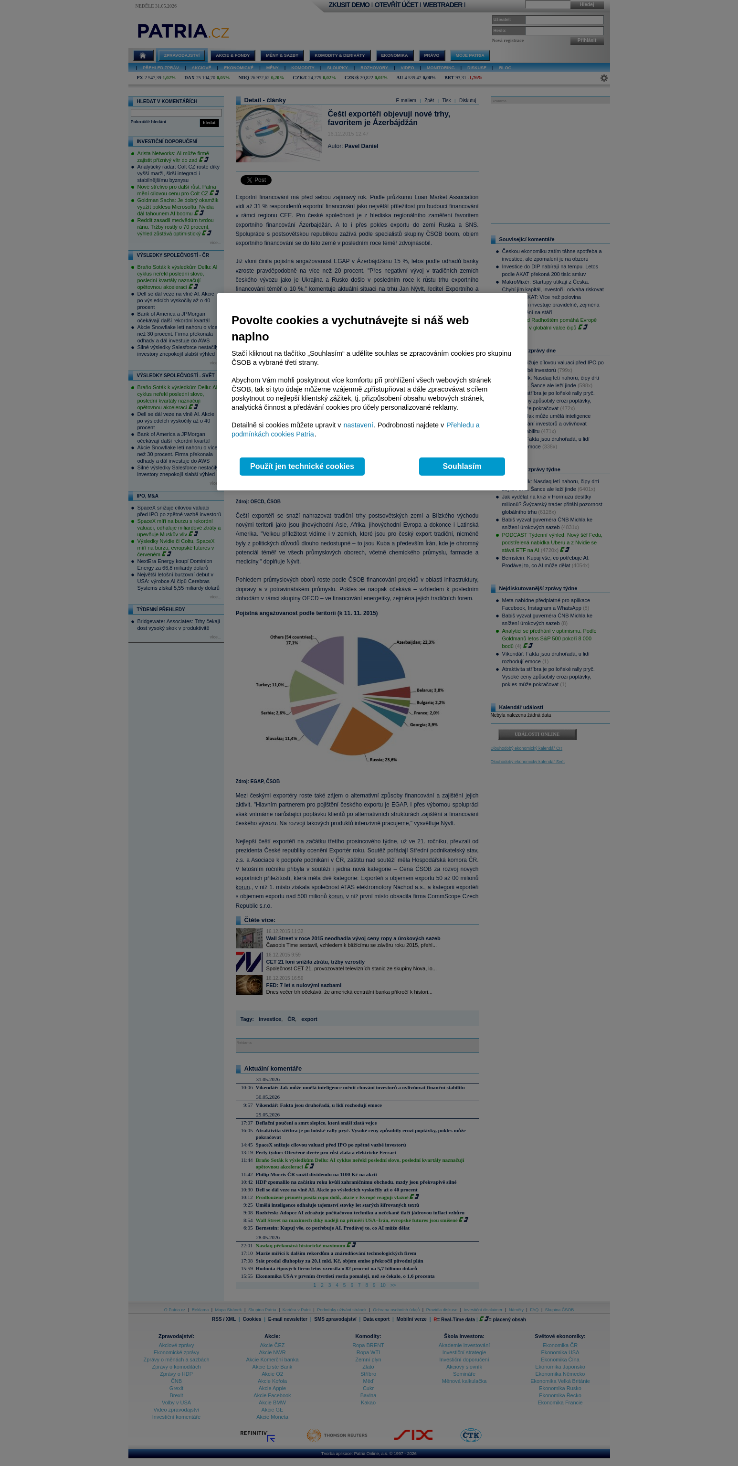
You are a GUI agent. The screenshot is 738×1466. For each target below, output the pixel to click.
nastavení (358, 425)
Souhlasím (462, 466)
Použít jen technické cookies (302, 466)
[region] (372, 391)
